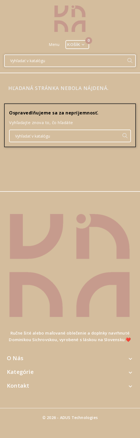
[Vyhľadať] (64, 61)
